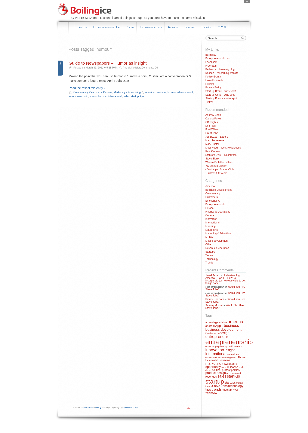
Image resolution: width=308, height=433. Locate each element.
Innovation (211, 218)
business (161, 92)
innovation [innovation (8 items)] (214, 350)
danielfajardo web (130, 407)
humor (92, 96)
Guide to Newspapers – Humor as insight (108, 63)
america (150, 92)
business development (180, 92)
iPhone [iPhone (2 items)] (241, 357)
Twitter (209, 102)
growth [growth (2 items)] (229, 346)
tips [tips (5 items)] (208, 389)
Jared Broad (212, 275)
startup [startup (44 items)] (214, 381)
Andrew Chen (213, 114)
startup (135, 96)
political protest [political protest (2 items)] (221, 370)
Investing (210, 226)
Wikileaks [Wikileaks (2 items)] (211, 392)
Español (207, 26)
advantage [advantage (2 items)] (211, 322)
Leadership (211, 229)
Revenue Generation (217, 248)
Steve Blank (212, 158)
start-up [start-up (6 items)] (233, 376)
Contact (173, 26)
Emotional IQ (212, 200)
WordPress (88, 407)
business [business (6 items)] (231, 325)
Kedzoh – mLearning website (221, 72)
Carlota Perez (213, 118)
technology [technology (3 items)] (235, 386)
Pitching (210, 83)
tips (142, 96)
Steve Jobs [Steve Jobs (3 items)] (220, 386)
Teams (209, 255)
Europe (209, 208)
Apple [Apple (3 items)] (219, 325)
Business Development (218, 189)
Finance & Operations (217, 211)
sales (126, 96)
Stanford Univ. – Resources (221, 154)
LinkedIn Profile (214, 80)
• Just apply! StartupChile (219, 169)
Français (190, 26)
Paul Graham (213, 151)
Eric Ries (210, 125)
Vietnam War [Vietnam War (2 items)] (230, 389)
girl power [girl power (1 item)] (219, 346)
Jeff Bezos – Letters (216, 136)
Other (208, 244)
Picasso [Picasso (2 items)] (233, 367)
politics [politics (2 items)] (235, 370)
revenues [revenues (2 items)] (211, 376)
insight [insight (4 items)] (230, 350)
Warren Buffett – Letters (218, 162)
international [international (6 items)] (215, 354)
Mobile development (216, 240)
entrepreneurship (78, 96)
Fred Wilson (212, 129)
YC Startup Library (216, 165)
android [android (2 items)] (210, 325)
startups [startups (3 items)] (230, 382)
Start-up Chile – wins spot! (220, 94)
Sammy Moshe (213, 305)
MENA (209, 237)
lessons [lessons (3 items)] (225, 360)
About (130, 26)
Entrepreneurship (215, 204)
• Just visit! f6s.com (216, 173)
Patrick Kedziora (214, 299)
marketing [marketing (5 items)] (213, 364)
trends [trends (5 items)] (217, 389)
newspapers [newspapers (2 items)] (229, 363)
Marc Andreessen (215, 140)
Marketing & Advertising (127, 92)
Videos (82, 26)
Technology (211, 258)
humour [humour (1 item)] (238, 346)
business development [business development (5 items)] (223, 329)
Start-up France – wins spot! (221, 98)
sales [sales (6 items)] (221, 376)
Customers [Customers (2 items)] (212, 333)
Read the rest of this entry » (87, 88)
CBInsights (211, 122)
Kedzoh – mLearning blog (220, 69)
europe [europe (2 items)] (209, 346)
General (107, 92)
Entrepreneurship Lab (106, 26)
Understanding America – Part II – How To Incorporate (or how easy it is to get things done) (225, 279)
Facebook (211, 62)
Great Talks (211, 133)
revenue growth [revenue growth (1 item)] (234, 373)
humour (102, 96)
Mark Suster (212, 144)
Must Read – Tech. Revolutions (223, 147)
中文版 (222, 26)
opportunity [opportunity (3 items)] (213, 367)
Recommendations (151, 26)
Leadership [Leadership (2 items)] (212, 360)
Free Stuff (210, 65)
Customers (95, 92)
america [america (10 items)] (235, 321)
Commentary (80, 92)
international (115, 96)
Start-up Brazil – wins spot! (220, 91)
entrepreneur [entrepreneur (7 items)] (216, 336)
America (210, 186)
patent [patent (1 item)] (224, 367)
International (212, 222)
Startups (210, 251)
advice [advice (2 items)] (223, 322)
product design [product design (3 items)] (215, 373)
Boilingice (210, 54)
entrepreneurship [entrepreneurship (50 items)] (229, 341)
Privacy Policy (213, 87)
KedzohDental (213, 76)
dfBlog (98, 407)
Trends (209, 262)
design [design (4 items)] (224, 333)
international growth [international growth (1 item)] (226, 357)
